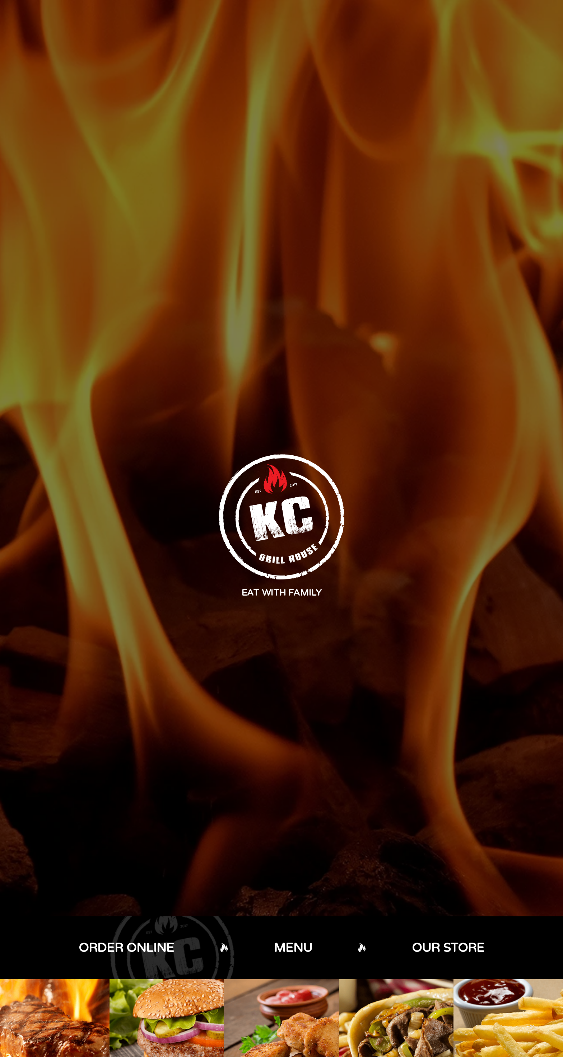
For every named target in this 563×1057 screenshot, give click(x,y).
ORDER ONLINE (126, 948)
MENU (293, 948)
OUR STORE (448, 948)
